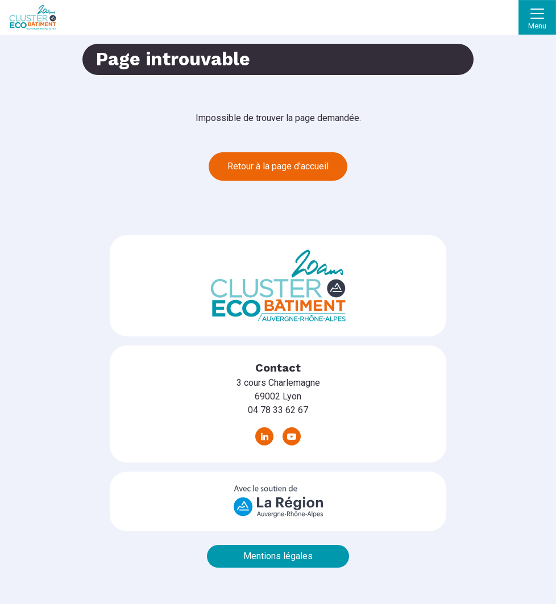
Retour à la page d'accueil (278, 166)
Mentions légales (278, 556)
